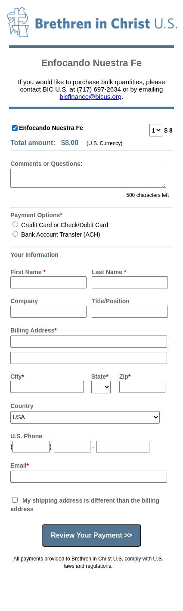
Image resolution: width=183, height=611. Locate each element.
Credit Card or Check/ (60, 225)
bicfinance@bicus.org (91, 96)
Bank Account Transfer (56, 234)
